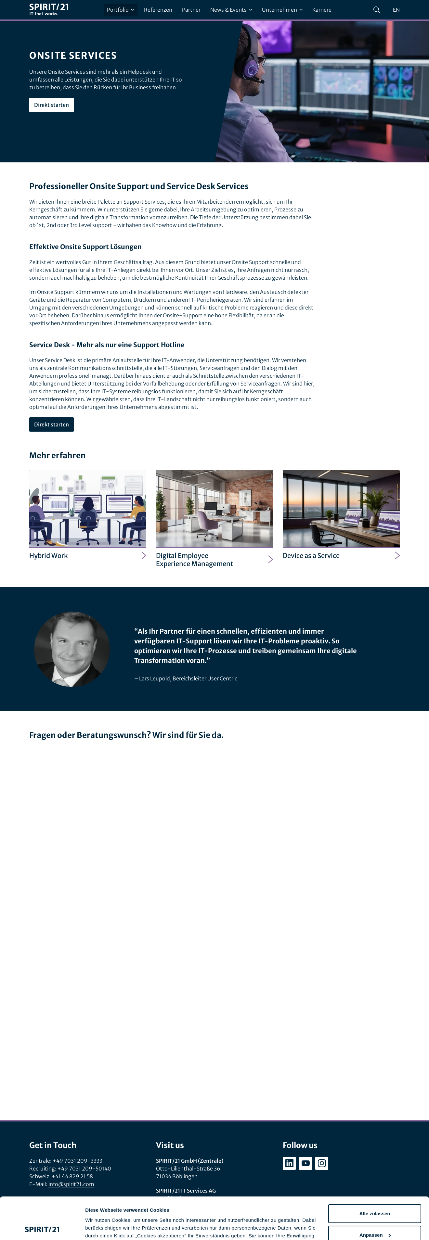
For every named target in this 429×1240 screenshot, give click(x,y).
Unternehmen (282, 9)
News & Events (231, 9)
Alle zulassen (374, 1171)
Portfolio (120, 9)
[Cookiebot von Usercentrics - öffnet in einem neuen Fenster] (42, 1227)
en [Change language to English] (396, 9)
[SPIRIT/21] (48, 10)
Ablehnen (375, 1214)
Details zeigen (101, 1227)
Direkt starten (51, 105)
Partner (191, 9)
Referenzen (158, 9)
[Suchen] (376, 10)
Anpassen (375, 1193)
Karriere (322, 9)
